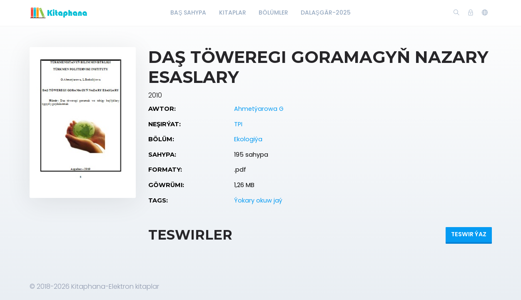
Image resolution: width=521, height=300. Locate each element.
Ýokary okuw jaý (258, 200)
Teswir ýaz (468, 234)
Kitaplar (232, 12)
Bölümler (273, 12)
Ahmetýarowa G (259, 109)
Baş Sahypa (188, 12)
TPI (238, 124)
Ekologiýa (248, 139)
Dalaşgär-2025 (326, 12)
